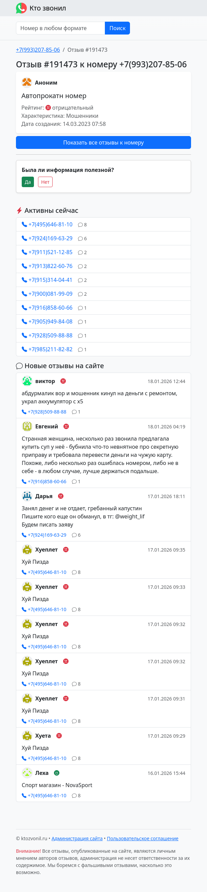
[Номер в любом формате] (60, 28)
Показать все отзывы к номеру (103, 142)
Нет (45, 182)
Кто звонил (41, 8)
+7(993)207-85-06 (38, 49)
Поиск (117, 28)
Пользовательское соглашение (142, 838)
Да (28, 182)
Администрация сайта (77, 838)
